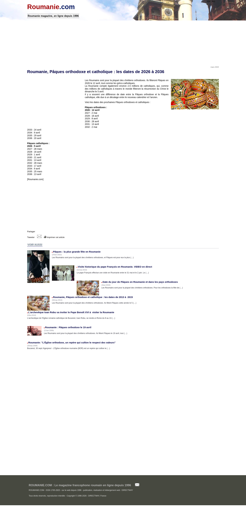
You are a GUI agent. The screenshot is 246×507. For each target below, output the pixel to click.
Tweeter (31, 237)
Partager (31, 231)
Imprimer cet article (54, 237)
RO (213, 1)
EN (209, 1)
